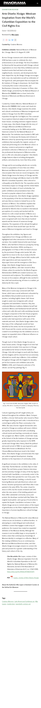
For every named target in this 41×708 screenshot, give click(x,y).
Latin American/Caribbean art (24, 601)
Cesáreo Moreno (8, 601)
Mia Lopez (15, 35)
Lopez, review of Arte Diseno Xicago (26, 577)
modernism (11, 604)
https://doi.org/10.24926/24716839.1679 (20, 572)
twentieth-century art (23, 604)
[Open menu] (37, 3)
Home (4, 30)
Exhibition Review (10, 10)
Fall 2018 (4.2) (11, 30)
